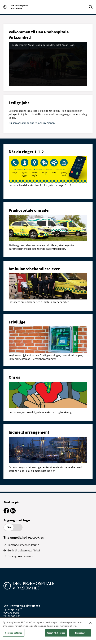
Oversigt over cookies (20, 556)
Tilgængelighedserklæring (23, 545)
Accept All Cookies (56, 632)
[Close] (90, 623)
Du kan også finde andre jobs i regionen (32, 123)
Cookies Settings (13, 632)
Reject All (80, 632)
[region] (48, 628)
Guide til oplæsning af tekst (23, 550)
